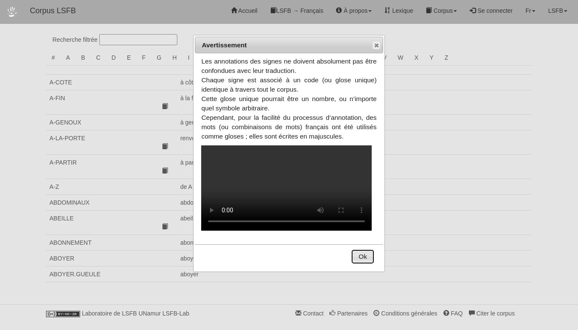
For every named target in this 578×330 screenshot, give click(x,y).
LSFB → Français (296, 10)
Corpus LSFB (53, 10)
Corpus (441, 10)
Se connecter (491, 10)
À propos (354, 10)
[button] (376, 45)
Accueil (244, 10)
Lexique (398, 10)
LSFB (557, 10)
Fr (530, 10)
